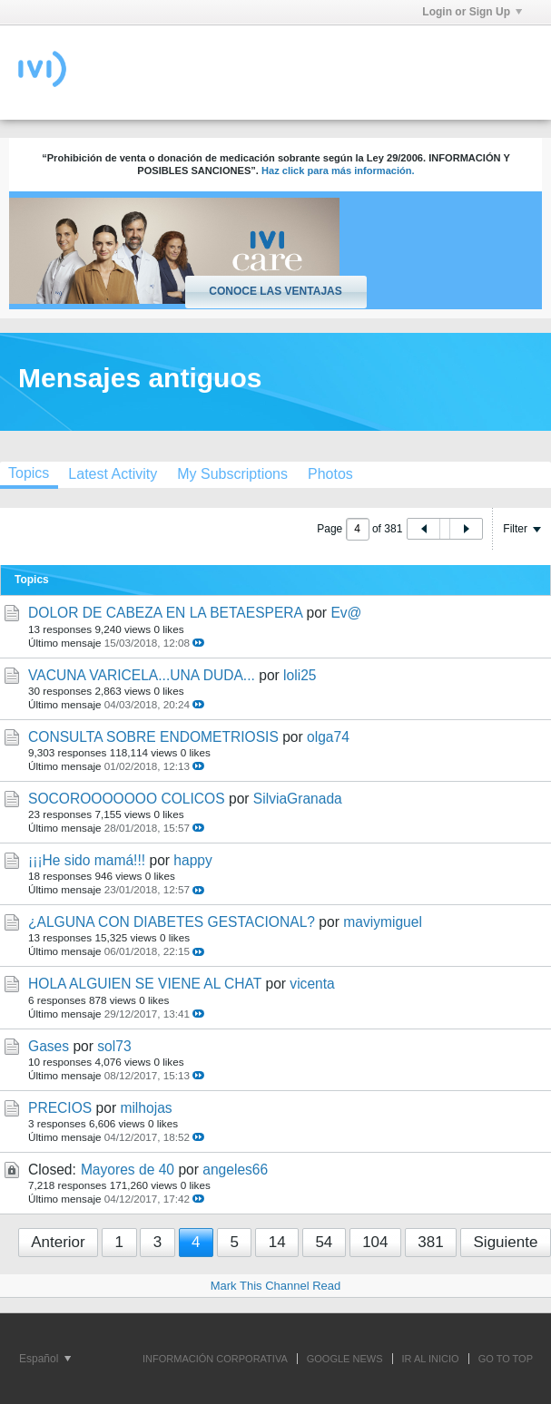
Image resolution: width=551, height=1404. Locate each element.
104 (375, 1242)
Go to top (505, 1358)
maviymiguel (382, 922)
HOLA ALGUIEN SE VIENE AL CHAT (144, 983)
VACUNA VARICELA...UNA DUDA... (141, 675)
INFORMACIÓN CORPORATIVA (215, 1358)
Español (45, 1358)
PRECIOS (60, 1108)
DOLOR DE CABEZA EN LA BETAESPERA (165, 612)
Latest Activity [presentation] (112, 474)
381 (430, 1242)
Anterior (58, 1242)
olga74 (328, 737)
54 (323, 1242)
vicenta (312, 983)
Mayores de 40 (127, 1169)
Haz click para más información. (338, 170)
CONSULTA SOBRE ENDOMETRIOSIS (153, 737)
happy (192, 860)
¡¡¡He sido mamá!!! (86, 860)
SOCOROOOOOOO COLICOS (126, 798)
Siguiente (506, 1242)
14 (277, 1242)
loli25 (299, 675)
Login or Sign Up (472, 11)
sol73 (114, 1046)
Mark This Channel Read (276, 1285)
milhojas (146, 1108)
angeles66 (235, 1169)
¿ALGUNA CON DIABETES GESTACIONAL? (171, 922)
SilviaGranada (297, 798)
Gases (48, 1046)
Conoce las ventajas (275, 291)
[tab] (112, 474)
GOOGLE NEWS (345, 1358)
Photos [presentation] (330, 474)
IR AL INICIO (430, 1358)
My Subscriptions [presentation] (232, 474)
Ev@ (345, 612)
